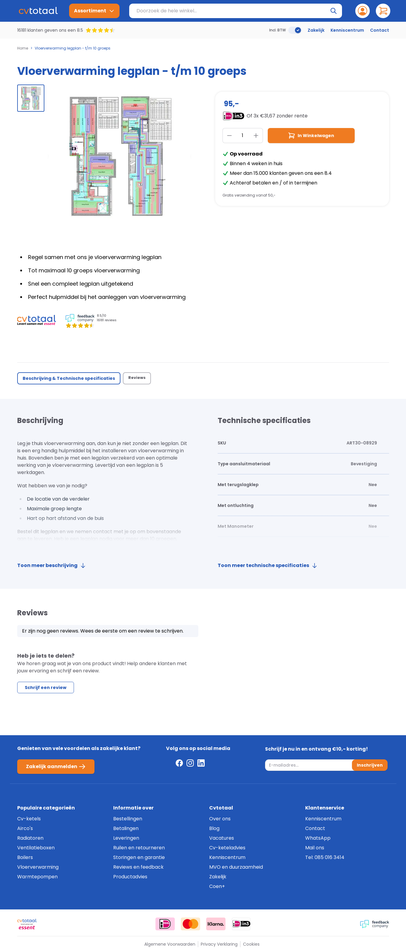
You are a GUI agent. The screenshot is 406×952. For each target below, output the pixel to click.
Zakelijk (316, 30)
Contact (379, 30)
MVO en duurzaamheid (236, 867)
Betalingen (126, 828)
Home (22, 48)
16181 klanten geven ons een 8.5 (50, 30)
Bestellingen (127, 818)
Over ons (220, 818)
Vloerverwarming (38, 867)
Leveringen (126, 838)
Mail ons (314, 847)
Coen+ (217, 886)
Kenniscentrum (347, 30)
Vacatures (221, 838)
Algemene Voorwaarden (169, 944)
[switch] (295, 30)
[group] (30, 98)
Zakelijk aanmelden (56, 766)
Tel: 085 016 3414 (324, 857)
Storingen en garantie (139, 857)
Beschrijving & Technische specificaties (69, 378)
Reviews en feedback (138, 867)
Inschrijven (368, 764)
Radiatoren (30, 838)
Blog (214, 828)
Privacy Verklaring (219, 944)
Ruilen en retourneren (139, 847)
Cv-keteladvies (227, 847)
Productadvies (130, 876)
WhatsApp (318, 838)
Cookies (251, 944)
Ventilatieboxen (36, 847)
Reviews (137, 378)
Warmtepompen (37, 876)
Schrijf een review (45, 691)
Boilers (25, 857)
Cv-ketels (29, 818)
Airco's (25, 828)
